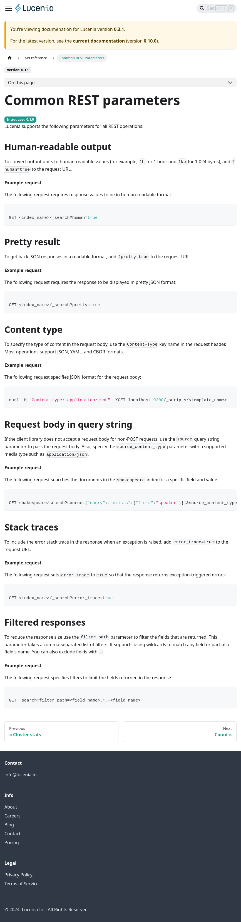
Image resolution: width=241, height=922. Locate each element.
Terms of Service (21, 884)
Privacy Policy (18, 875)
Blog (9, 825)
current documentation (99, 41)
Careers (12, 816)
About (10, 807)
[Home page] (9, 58)
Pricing (11, 842)
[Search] (217, 8)
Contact (12, 834)
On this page (21, 83)
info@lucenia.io (20, 775)
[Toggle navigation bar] (8, 8)
